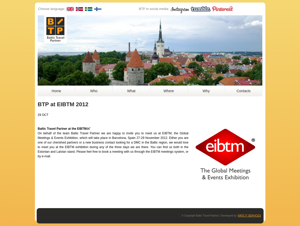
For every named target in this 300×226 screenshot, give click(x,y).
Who (94, 91)
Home (56, 91)
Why (206, 91)
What (131, 91)
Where (168, 91)
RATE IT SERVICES (249, 215)
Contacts (244, 91)
